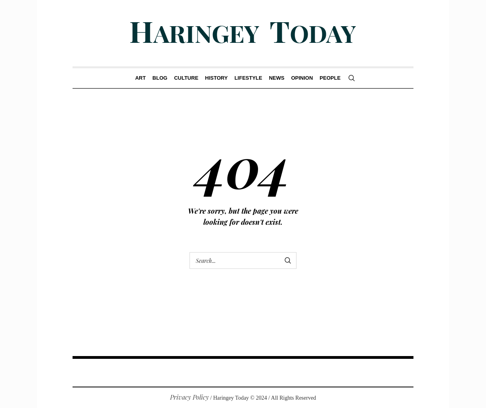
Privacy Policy (189, 397)
